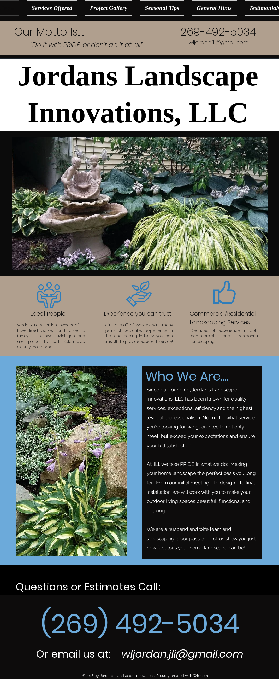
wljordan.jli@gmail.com (218, 42)
